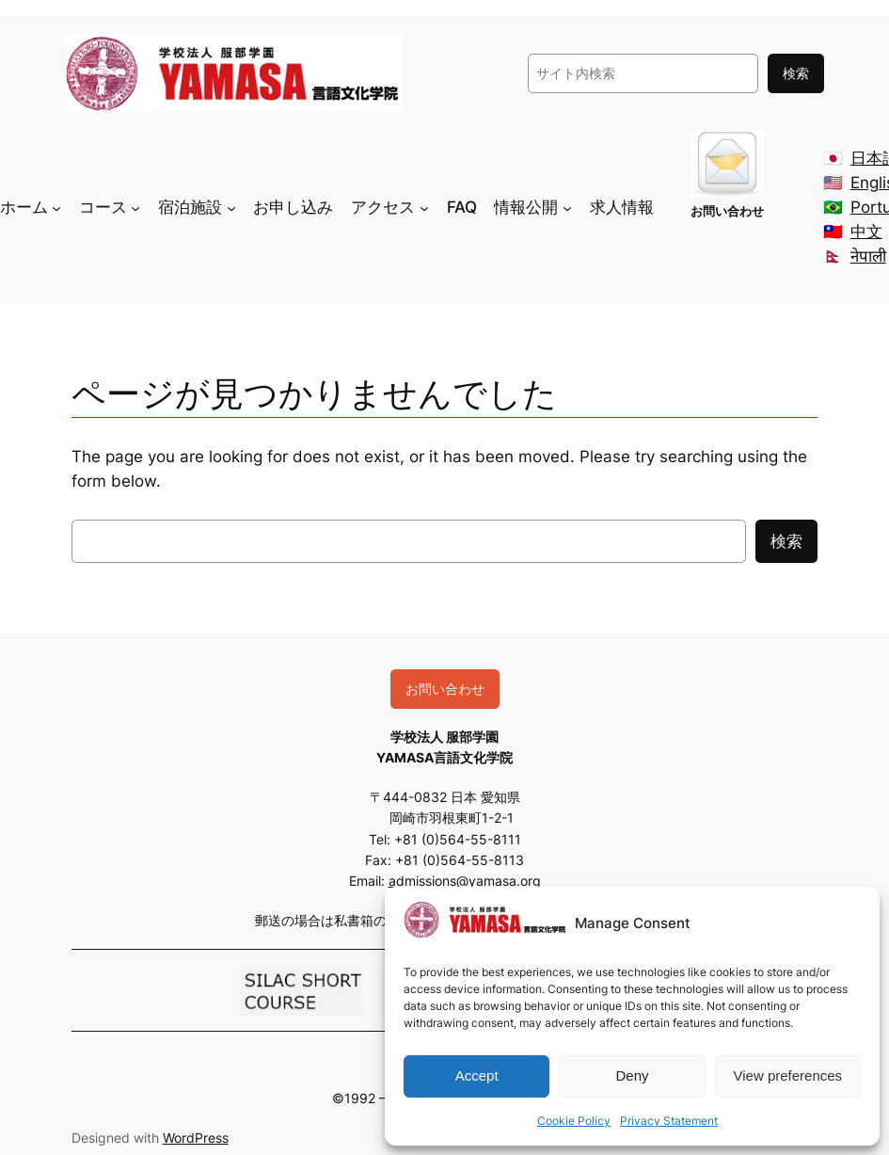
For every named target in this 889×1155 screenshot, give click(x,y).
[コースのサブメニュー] (135, 207)
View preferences (788, 1075)
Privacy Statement (669, 1121)
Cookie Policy (574, 1121)
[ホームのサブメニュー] (56, 207)
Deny (631, 1075)
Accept (477, 1075)
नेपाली (868, 256)
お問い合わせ (444, 689)
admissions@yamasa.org (465, 881)
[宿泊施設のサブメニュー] (231, 207)
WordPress (196, 1138)
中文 (866, 231)
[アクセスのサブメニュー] (424, 207)
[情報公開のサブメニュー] (567, 207)
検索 (796, 73)
